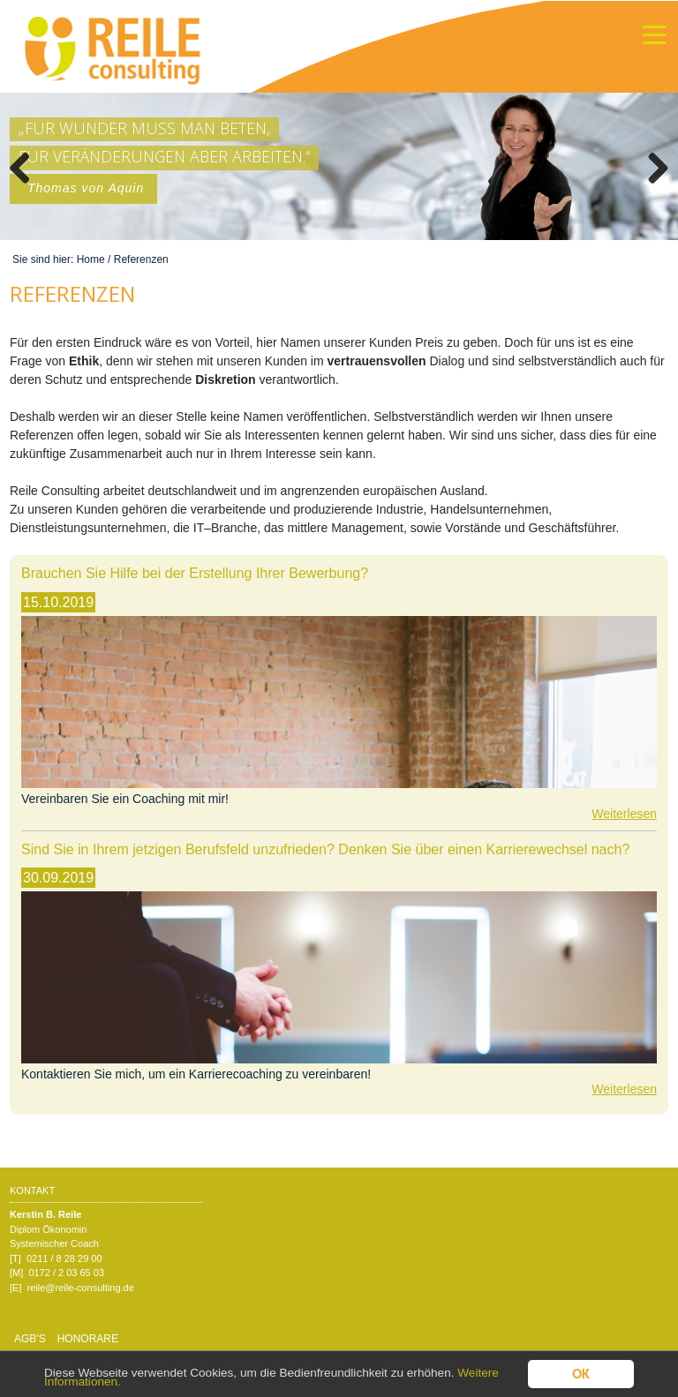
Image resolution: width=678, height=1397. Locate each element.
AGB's (30, 1339)
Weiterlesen (624, 814)
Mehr (16, 101)
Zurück (26, 166)
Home (91, 259)
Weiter (651, 166)
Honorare (87, 1339)
